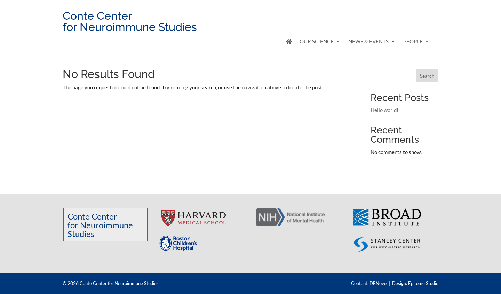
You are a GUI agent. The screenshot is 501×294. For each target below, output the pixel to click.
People (413, 42)
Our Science (317, 42)
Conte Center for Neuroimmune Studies (119, 283)
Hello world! (384, 110)
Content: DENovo (369, 283)
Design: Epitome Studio (415, 283)
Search (427, 76)
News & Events (368, 42)
